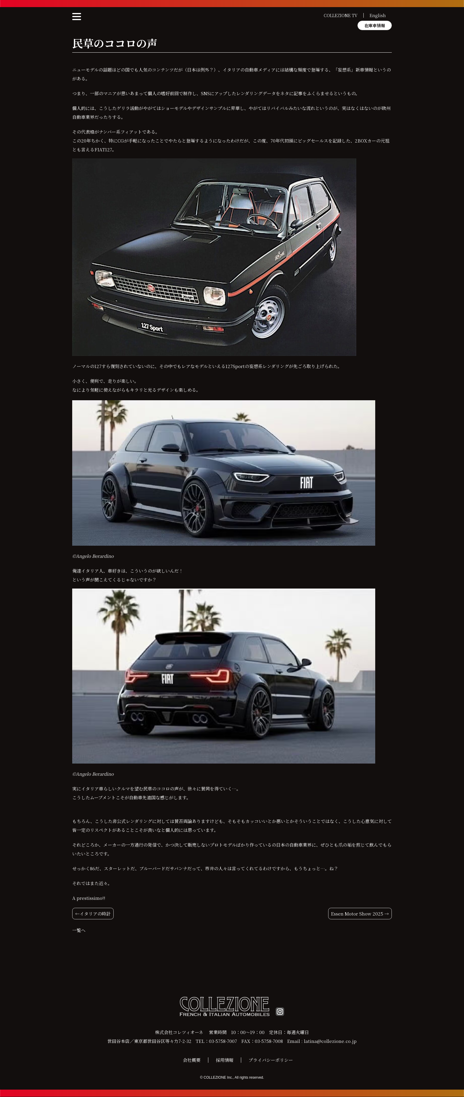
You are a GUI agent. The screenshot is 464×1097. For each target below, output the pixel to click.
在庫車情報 (374, 25)
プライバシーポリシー (271, 1060)
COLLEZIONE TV (340, 15)
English (378, 15)
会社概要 (192, 1060)
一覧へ (79, 930)
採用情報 (224, 1060)
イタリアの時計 (95, 913)
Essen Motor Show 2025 (357, 913)
